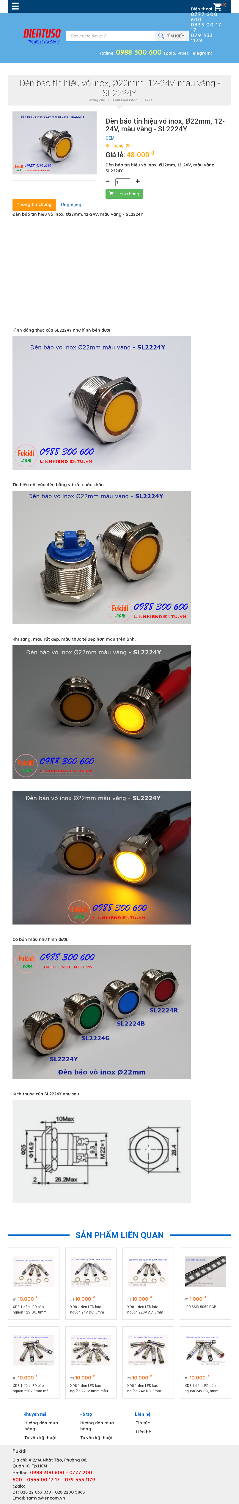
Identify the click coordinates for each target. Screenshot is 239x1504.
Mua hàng (124, 193)
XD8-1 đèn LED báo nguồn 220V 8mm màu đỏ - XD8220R (32, 1389)
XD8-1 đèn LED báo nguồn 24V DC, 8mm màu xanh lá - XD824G (88, 1310)
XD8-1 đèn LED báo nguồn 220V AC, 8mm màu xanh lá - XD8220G (146, 1310)
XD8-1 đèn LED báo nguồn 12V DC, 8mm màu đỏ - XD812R (30, 1310)
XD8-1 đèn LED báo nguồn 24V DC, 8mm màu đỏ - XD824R (201, 1389)
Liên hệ (143, 1431)
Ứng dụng (71, 204)
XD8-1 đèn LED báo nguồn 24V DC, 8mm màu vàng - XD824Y (144, 1389)
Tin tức (143, 1423)
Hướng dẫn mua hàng (41, 1425)
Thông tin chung (34, 204)
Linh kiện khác (125, 100)
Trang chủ (96, 100)
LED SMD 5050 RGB (200, 1307)
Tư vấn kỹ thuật (40, 1437)
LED (148, 100)
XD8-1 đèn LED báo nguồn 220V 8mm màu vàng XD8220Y (89, 1389)
